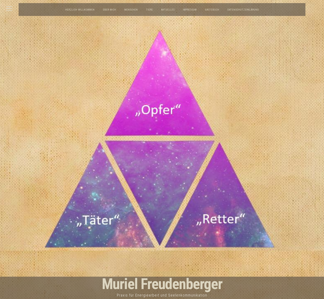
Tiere (149, 9)
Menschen (131, 9)
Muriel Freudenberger (162, 284)
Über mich (109, 9)
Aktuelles (168, 9)
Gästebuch (212, 9)
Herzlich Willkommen (80, 9)
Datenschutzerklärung (243, 9)
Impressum (190, 9)
